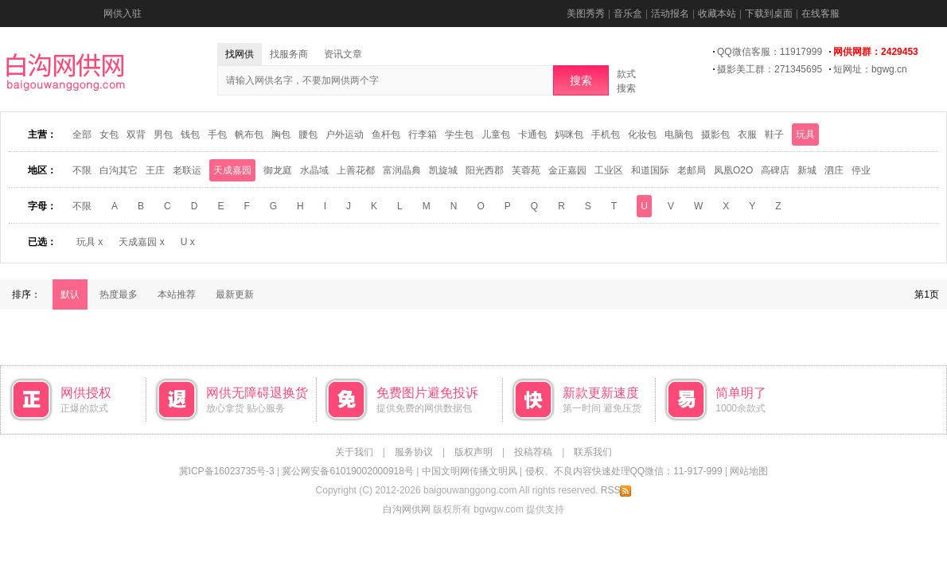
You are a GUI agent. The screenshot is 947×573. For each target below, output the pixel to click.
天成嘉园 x (141, 242)
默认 (70, 294)
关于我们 (354, 452)
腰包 (308, 134)
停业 (861, 170)
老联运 (187, 170)
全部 (82, 134)
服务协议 (414, 452)
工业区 (608, 170)
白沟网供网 (407, 509)
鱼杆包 (386, 134)
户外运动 (344, 134)
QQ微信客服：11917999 (769, 51)
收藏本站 (717, 13)
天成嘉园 (232, 170)
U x (188, 242)
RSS (616, 490)
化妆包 (642, 134)
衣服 (747, 134)
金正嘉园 (567, 170)
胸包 (280, 134)
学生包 (459, 134)
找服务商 (289, 54)
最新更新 (235, 294)
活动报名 (670, 13)
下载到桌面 (769, 13)
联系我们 (593, 452)
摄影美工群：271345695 (769, 69)
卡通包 (532, 134)
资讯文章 (343, 54)
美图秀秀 (586, 13)
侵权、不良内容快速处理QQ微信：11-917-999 (624, 471)
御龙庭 (277, 170)
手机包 (605, 134)
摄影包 (715, 134)
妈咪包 (569, 134)
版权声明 (473, 452)
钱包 (190, 134)
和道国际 (650, 170)
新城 (806, 170)
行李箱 (422, 134)
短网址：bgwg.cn (870, 69)
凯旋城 (443, 170)
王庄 (155, 170)
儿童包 (495, 134)
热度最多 (118, 294)
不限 (82, 170)
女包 (109, 134)
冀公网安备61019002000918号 (347, 471)
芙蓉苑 (526, 170)
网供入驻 (122, 13)
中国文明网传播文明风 (469, 471)
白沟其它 (118, 170)
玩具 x (89, 242)
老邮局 (691, 170)
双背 (136, 134)
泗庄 (834, 170)
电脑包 (678, 134)
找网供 (239, 54)
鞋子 (774, 134)
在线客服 (820, 13)
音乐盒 (628, 13)
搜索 (581, 80)
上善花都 (356, 170)
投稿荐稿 (533, 452)
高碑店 (775, 170)
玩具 (805, 134)
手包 (217, 134)
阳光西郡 (485, 170)
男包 (163, 134)
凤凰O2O (733, 170)
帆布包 (249, 134)
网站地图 (749, 471)
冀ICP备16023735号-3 (227, 471)
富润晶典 (402, 170)
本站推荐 (177, 294)
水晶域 (314, 170)
